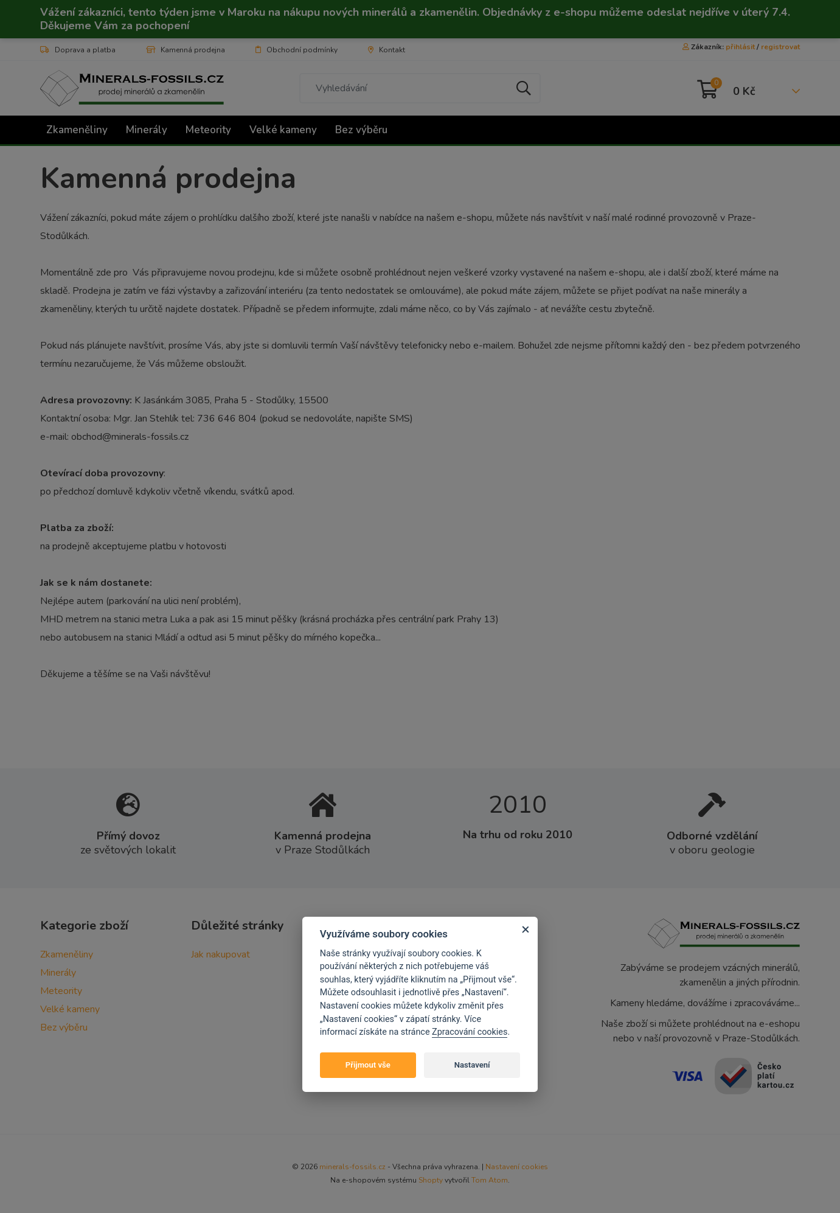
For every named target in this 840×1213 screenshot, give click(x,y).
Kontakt (386, 50)
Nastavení (472, 1064)
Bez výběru (361, 130)
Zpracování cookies (469, 1032)
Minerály (146, 130)
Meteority (208, 130)
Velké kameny (283, 130)
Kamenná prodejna (185, 50)
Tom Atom (489, 1180)
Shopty (430, 1180)
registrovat (780, 47)
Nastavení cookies (516, 1167)
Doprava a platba (78, 50)
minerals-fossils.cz (352, 1167)
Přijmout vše (367, 1064)
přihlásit (740, 47)
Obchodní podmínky (296, 50)
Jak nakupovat (220, 954)
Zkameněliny (77, 130)
